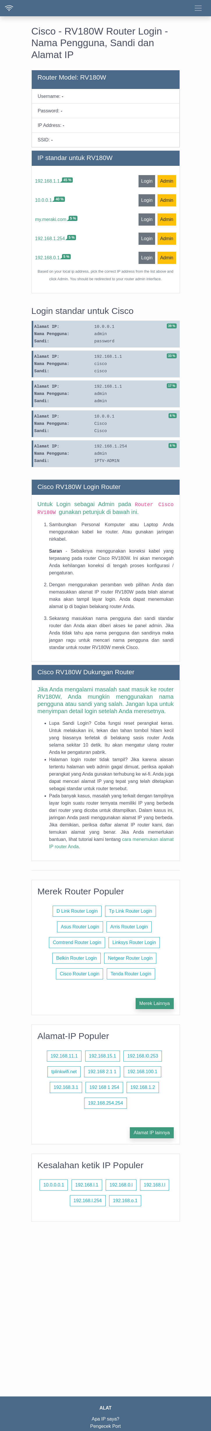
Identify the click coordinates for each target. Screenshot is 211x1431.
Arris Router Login (129, 926)
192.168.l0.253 (142, 1056)
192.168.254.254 (105, 1103)
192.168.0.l (120, 1184)
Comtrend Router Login (77, 942)
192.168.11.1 (64, 1056)
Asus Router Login (80, 926)
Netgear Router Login (130, 958)
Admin (166, 181)
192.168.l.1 (86, 1184)
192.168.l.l (154, 1184)
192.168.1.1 (47, 181)
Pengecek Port (105, 1426)
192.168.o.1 (125, 1200)
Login (147, 181)
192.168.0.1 (47, 257)
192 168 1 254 (104, 1087)
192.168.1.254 (50, 238)
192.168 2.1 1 (102, 1071)
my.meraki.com (50, 219)
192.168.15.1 (102, 1056)
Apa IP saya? (105, 1418)
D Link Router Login (76, 911)
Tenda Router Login (131, 973)
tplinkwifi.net (64, 1071)
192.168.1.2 (142, 1087)
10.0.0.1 (43, 200)
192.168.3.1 (66, 1087)
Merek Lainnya (154, 1003)
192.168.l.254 (88, 1200)
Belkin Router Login (76, 958)
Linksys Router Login (134, 942)
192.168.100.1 (142, 1071)
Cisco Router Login (79, 973)
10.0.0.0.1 (53, 1184)
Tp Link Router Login (130, 911)
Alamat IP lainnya (152, 1132)
